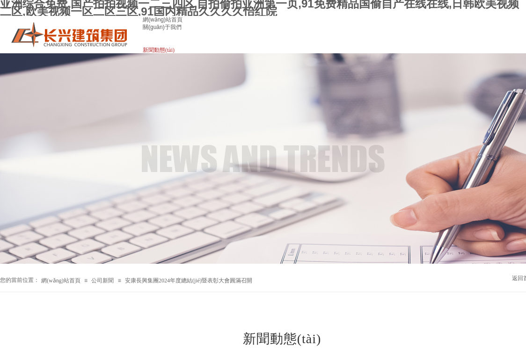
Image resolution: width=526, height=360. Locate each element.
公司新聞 (102, 280)
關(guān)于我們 (162, 27)
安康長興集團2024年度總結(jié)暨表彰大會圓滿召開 (188, 280)
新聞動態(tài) (159, 50)
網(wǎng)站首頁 (163, 19)
